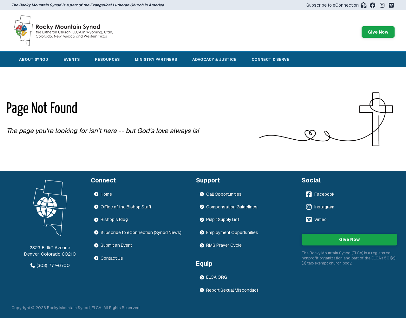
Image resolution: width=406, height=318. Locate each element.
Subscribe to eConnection (336, 5)
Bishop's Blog (111, 219)
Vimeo (316, 219)
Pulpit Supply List (219, 219)
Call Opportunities (220, 194)
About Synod (33, 59)
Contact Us (108, 258)
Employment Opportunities (228, 232)
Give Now (378, 32)
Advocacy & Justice (214, 59)
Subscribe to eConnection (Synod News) (137, 232)
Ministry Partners (156, 59)
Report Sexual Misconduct (228, 290)
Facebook (320, 194)
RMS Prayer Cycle (220, 245)
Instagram (319, 207)
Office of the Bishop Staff (122, 207)
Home (103, 194)
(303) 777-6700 (50, 265)
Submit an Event (113, 245)
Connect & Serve (270, 59)
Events (71, 59)
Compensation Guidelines (228, 207)
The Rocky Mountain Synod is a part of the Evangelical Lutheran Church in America (87, 5)
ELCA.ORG (213, 277)
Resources (107, 59)
